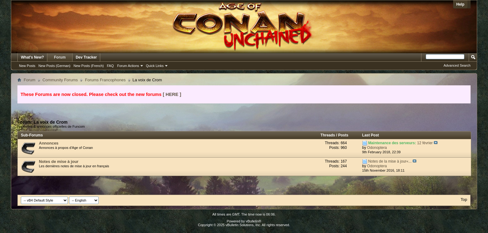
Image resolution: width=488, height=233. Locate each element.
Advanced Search (457, 65)
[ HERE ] (172, 94)
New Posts (27, 66)
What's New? (32, 57)
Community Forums (60, 80)
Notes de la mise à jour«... (389, 161)
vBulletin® (253, 221)
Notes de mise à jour (58, 161)
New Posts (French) (88, 66)
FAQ (110, 66)
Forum (60, 57)
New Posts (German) (55, 66)
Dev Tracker (86, 57)
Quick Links (155, 66)
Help (460, 4)
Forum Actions (128, 66)
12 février (425, 143)
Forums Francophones (105, 80)
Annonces (49, 143)
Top (464, 199)
